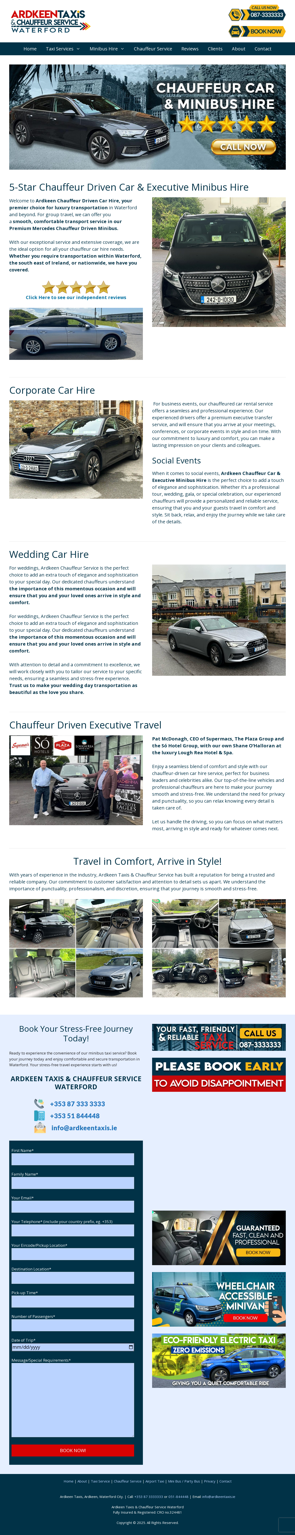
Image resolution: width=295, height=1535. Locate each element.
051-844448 (178, 1496)
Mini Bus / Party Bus (184, 1481)
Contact (263, 49)
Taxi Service (100, 1481)
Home (30, 49)
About (238, 49)
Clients (215, 49)
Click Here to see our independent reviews (76, 297)
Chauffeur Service (153, 49)
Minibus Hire (109, 48)
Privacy (209, 1481)
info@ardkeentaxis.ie (218, 1496)
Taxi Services (65, 48)
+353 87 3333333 (148, 1496)
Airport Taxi (154, 1481)
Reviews (190, 49)
